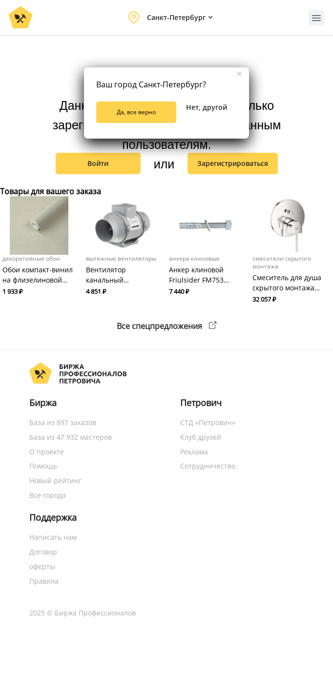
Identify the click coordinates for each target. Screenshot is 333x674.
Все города (47, 495)
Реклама (194, 451)
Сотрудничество (207, 465)
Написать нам (53, 537)
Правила (44, 581)
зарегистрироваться (232, 163)
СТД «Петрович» (207, 422)
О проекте (46, 451)
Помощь (43, 465)
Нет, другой (206, 107)
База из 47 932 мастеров (70, 437)
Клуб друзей (200, 437)
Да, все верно (136, 112)
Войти (97, 163)
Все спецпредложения (166, 326)
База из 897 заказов (62, 422)
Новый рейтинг (55, 480)
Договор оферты (43, 559)
